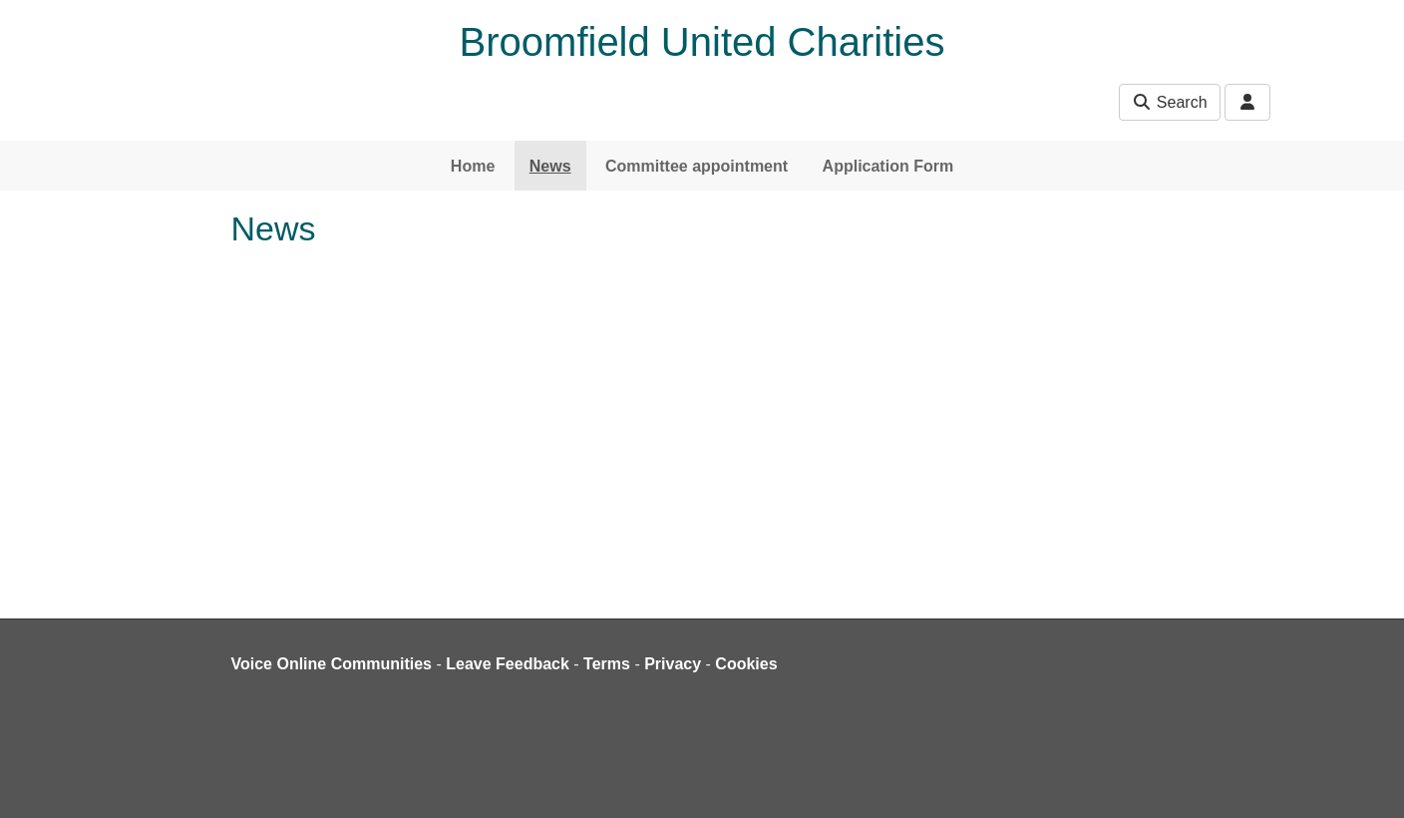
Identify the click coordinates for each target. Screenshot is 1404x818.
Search (1169, 102)
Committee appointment (696, 166)
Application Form (888, 166)
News (550, 166)
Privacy (672, 663)
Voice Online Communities (332, 663)
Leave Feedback (507, 663)
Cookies (746, 663)
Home (473, 166)
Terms (606, 663)
